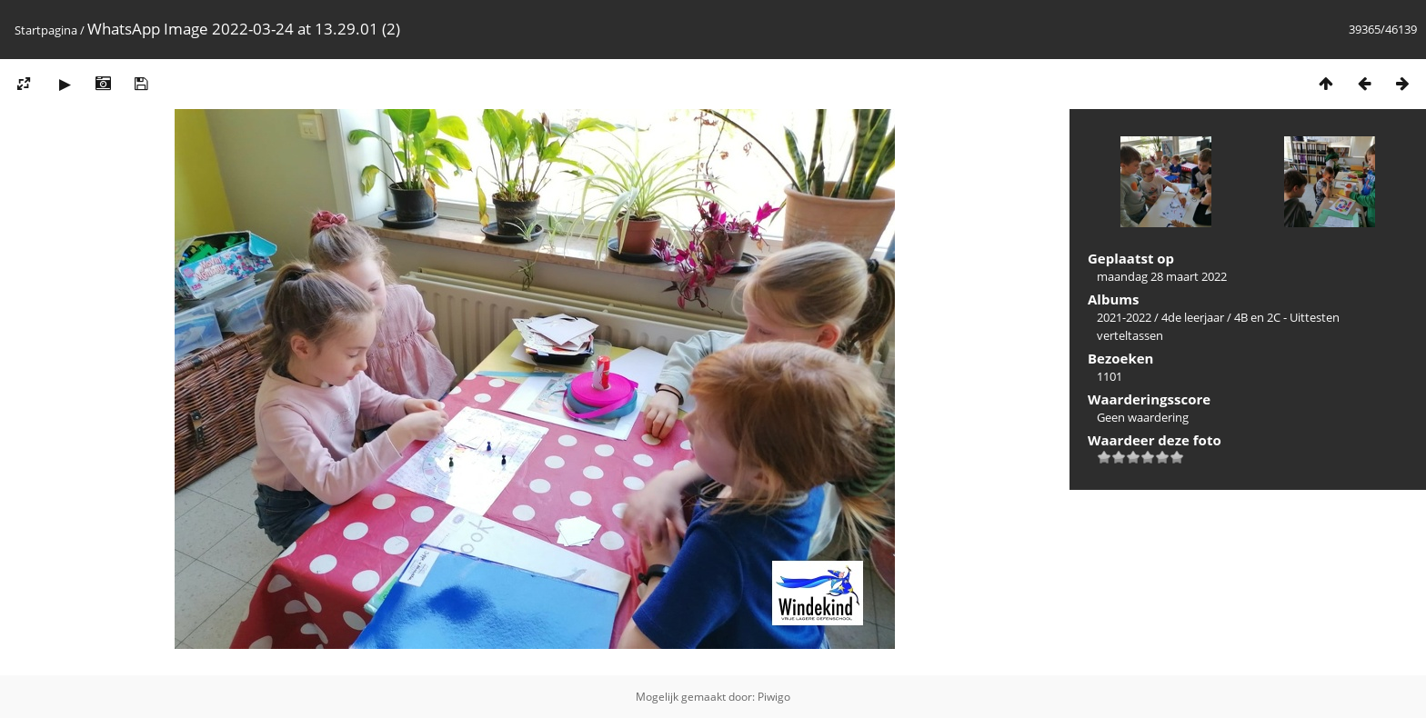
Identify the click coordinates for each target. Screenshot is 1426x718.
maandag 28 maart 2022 (1162, 276)
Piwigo (774, 696)
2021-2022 (1124, 317)
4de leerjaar (1192, 317)
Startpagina (46, 30)
